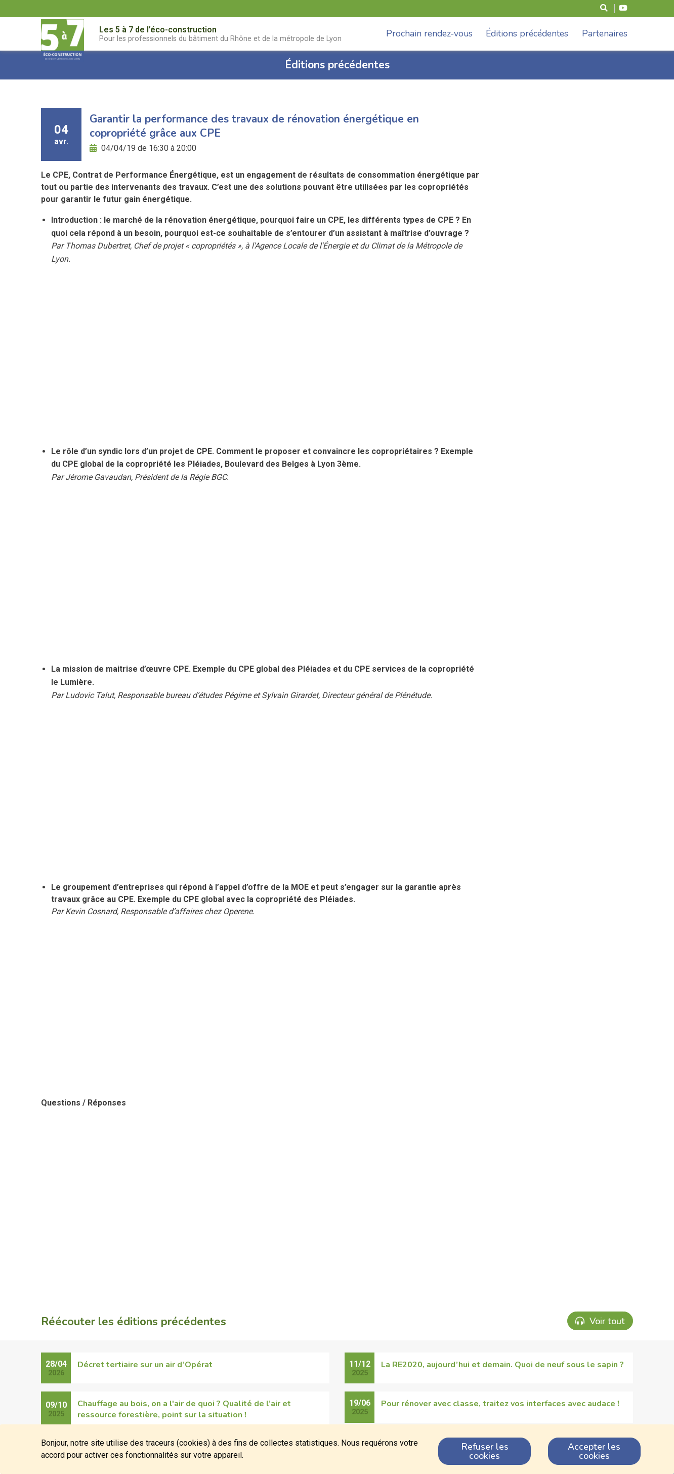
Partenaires (604, 33)
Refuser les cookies (485, 1451)
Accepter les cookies (594, 1451)
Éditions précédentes (527, 33)
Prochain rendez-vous (429, 33)
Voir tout (600, 1321)
